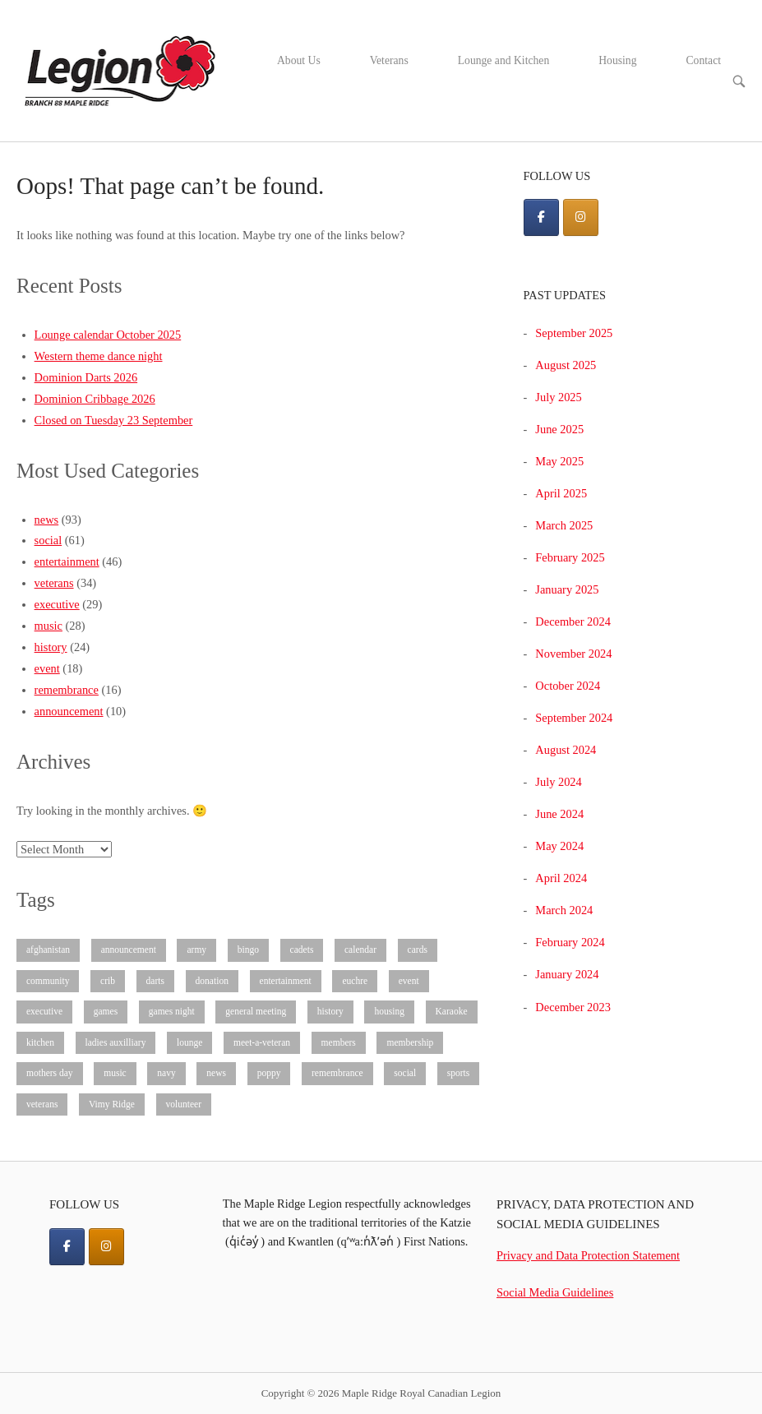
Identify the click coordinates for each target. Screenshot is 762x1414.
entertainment (67, 561)
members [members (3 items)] (338, 1042)
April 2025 (561, 493)
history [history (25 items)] (330, 1011)
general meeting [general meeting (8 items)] (255, 1011)
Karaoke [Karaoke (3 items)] (452, 1011)
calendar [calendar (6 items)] (360, 949)
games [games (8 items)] (106, 1011)
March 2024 (564, 910)
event (47, 668)
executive (57, 604)
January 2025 (566, 589)
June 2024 (559, 813)
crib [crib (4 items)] (107, 981)
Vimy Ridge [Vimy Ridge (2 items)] (112, 1104)
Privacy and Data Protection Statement (588, 1255)
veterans (54, 582)
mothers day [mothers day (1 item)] (49, 1073)
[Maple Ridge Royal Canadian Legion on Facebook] (541, 217)
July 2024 (558, 781)
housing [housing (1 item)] (389, 1011)
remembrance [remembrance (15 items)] (337, 1073)
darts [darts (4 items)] (155, 981)
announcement (69, 711)
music (48, 625)
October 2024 (567, 685)
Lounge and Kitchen (504, 60)
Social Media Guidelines (554, 1292)
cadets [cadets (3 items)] (302, 949)
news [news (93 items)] (216, 1073)
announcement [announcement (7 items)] (128, 949)
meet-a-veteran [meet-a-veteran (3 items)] (261, 1042)
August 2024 (565, 749)
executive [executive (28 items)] (44, 1011)
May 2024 (559, 846)
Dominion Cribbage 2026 (95, 398)
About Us (299, 60)
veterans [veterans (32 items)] (42, 1104)
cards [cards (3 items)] (417, 949)
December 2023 (573, 1007)
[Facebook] (67, 1246)
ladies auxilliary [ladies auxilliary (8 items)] (115, 1042)
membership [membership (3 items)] (409, 1042)
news (47, 519)
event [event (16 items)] (409, 981)
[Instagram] (106, 1246)
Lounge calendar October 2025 (108, 334)
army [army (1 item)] (196, 949)
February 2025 (569, 557)
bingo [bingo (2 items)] (248, 949)
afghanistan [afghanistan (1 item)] (48, 949)
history (51, 647)
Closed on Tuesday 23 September (114, 420)
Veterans (389, 60)
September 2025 (573, 333)
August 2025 (565, 365)
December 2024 (573, 621)
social (48, 540)
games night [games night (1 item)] (172, 1011)
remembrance (67, 689)
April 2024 (561, 878)
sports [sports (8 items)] (458, 1073)
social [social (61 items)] (405, 1073)
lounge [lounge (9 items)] (189, 1042)
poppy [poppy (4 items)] (269, 1073)
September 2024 (573, 717)
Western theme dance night (99, 356)
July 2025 (558, 397)
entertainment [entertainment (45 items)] (286, 981)
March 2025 (564, 525)
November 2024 (573, 653)
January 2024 (566, 974)
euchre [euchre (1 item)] (354, 981)
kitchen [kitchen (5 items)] (40, 1042)
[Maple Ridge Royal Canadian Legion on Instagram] (580, 217)
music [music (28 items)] (115, 1073)
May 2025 (559, 461)
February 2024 (569, 942)
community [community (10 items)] (47, 981)
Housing (617, 60)
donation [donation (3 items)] (212, 981)
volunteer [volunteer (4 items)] (184, 1104)
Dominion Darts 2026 (86, 377)
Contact (703, 60)
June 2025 (559, 429)
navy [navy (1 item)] (166, 1073)
